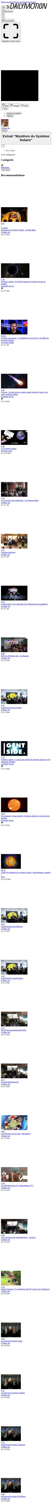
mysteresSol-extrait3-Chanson (13, 1445)
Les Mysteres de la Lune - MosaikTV (16, 1134)
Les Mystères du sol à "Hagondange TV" (17, 1186)
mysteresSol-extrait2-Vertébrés (13, 1496)
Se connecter (8, 20)
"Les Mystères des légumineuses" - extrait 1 (18, 1237)
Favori (24, 105)
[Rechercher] (3, 14)
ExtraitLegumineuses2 (10, 1082)
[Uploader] (3, 17)
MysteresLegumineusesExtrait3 (13, 1030)
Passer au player (7, 2)
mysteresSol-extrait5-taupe (11, 1341)
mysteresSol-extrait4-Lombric (13, 1393)
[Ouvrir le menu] (3, 8)
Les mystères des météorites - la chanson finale (19, 500)
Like (5, 105)
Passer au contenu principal (25, 2)
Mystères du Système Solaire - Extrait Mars (18, 230)
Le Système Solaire (8, 449)
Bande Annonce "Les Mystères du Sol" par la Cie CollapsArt (25, 1289)
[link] (26, 127)
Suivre (4, 130)
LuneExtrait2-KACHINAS (11, 927)
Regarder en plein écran (11, 32)
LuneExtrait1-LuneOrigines (12, 978)
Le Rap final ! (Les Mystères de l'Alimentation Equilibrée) (24, 604)
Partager (14, 105)
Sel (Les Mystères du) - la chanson (15, 656)
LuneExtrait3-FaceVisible (11, 708)
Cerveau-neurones (8, 552)
